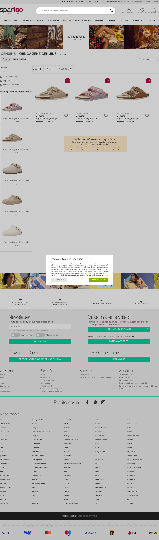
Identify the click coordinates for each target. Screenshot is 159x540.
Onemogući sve (59, 280)
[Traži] (111, 10)
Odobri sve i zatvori (98, 280)
